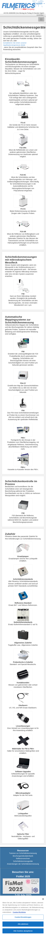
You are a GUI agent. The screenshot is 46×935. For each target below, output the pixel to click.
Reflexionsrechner (23, 858)
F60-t (23, 438)
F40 (22, 294)
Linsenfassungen (23, 726)
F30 (22, 513)
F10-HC (23, 175)
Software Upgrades (23, 772)
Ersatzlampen (23, 556)
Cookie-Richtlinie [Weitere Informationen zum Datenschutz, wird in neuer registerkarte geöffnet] (19, 913)
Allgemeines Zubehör (23, 643)
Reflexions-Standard (23, 603)
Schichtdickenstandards (23, 579)
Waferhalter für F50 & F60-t (23, 749)
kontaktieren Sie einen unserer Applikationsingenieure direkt (14, 44)
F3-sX (23, 123)
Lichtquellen (23, 814)
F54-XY (23, 383)
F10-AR (23, 232)
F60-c (23, 467)
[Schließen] (43, 900)
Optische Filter (23, 834)
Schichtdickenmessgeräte (23, 861)
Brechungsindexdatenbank (23, 856)
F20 (22, 91)
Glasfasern (23, 705)
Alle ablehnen (23, 925)
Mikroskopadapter (23, 793)
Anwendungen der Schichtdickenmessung (23, 864)
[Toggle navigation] (41, 19)
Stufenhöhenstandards (23, 622)
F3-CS (22, 209)
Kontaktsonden (23, 683)
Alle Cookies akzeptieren (23, 932)
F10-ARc (23, 148)
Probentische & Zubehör (23, 662)
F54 (22, 411)
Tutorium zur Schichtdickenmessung (23, 853)
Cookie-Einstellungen (23, 918)
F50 (22, 352)
